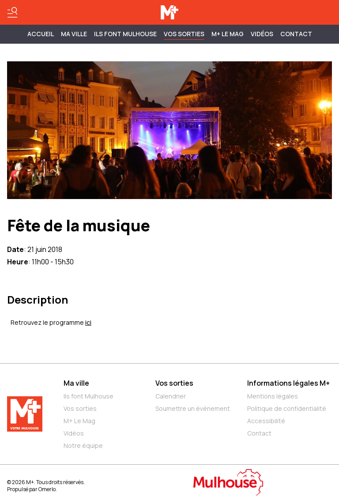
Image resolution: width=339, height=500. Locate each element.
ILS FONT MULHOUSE (125, 34)
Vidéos (262, 34)
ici (88, 322)
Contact (296, 34)
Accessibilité (266, 421)
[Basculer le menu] (12, 12)
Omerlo (47, 489)
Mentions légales (272, 396)
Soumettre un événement (192, 408)
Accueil (40, 34)
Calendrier (170, 396)
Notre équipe (83, 445)
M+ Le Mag (227, 34)
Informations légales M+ (288, 383)
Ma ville (76, 383)
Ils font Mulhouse (88, 396)
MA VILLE (74, 34)
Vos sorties (184, 34)
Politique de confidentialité (286, 408)
